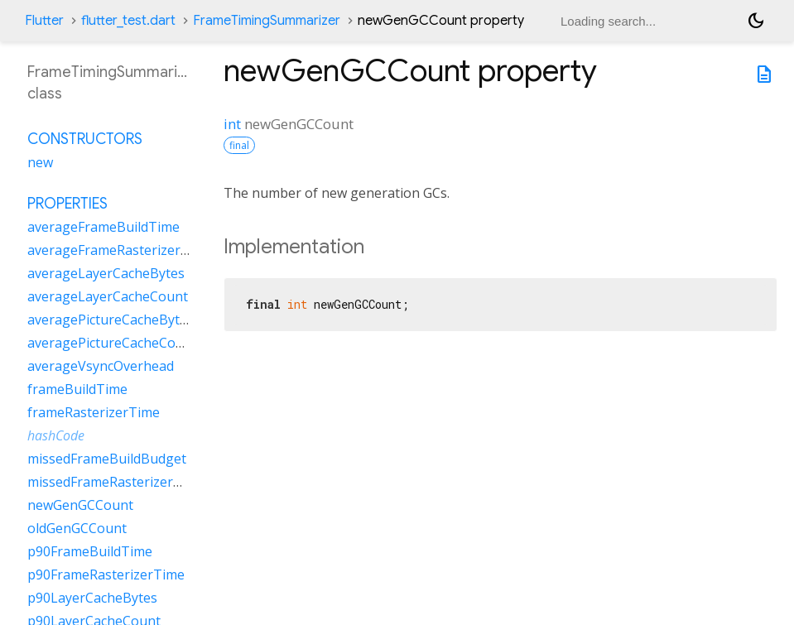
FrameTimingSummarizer (266, 20)
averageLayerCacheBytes (106, 273)
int (232, 123)
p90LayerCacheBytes (92, 598)
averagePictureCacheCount (112, 343)
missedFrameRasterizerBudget (123, 482)
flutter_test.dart (128, 20)
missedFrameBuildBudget (106, 459)
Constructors (84, 139)
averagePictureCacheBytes (110, 319)
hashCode (55, 435)
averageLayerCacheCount (107, 296)
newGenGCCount (80, 505)
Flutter (44, 20)
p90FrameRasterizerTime (106, 574)
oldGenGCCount (77, 528)
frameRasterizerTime (93, 412)
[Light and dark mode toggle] (756, 20)
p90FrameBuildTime (89, 551)
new (40, 162)
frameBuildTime (77, 389)
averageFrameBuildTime (103, 227)
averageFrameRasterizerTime (119, 250)
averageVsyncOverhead (100, 366)
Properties (67, 204)
